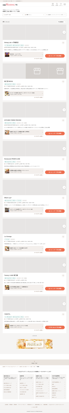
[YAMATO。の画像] (34, 304)
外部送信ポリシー (30, 404)
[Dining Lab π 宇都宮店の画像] (34, 32)
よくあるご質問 (34, 407)
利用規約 (11, 404)
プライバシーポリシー (22, 404)
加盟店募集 (45, 404)
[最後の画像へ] (64, 32)
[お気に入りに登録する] (63, 42)
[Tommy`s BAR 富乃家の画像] (34, 265)
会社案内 (6, 404)
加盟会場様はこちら (38, 404)
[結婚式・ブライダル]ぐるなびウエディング (10, 366)
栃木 (34, 366)
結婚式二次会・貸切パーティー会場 (26, 366)
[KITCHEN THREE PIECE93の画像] (34, 110)
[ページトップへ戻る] (34, 362)
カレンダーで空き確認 (55, 56)
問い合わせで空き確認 (55, 327)
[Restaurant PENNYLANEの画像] (34, 148)
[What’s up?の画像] (34, 187)
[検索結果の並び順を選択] (61, 22)
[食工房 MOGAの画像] (34, 71)
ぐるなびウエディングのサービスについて (56, 404)
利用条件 (15, 404)
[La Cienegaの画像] (34, 226)
